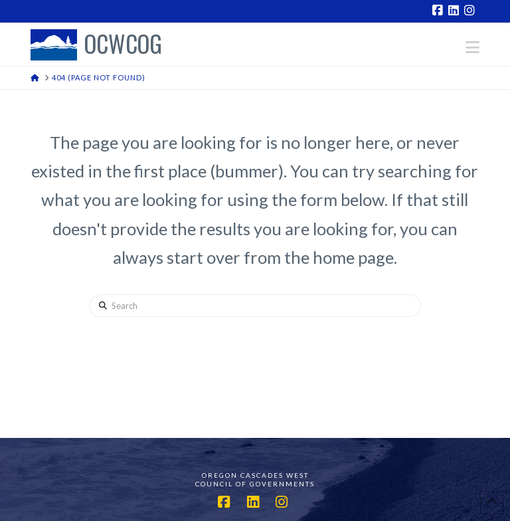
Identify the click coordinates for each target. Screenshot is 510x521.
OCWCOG (123, 44)
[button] (472, 47)
